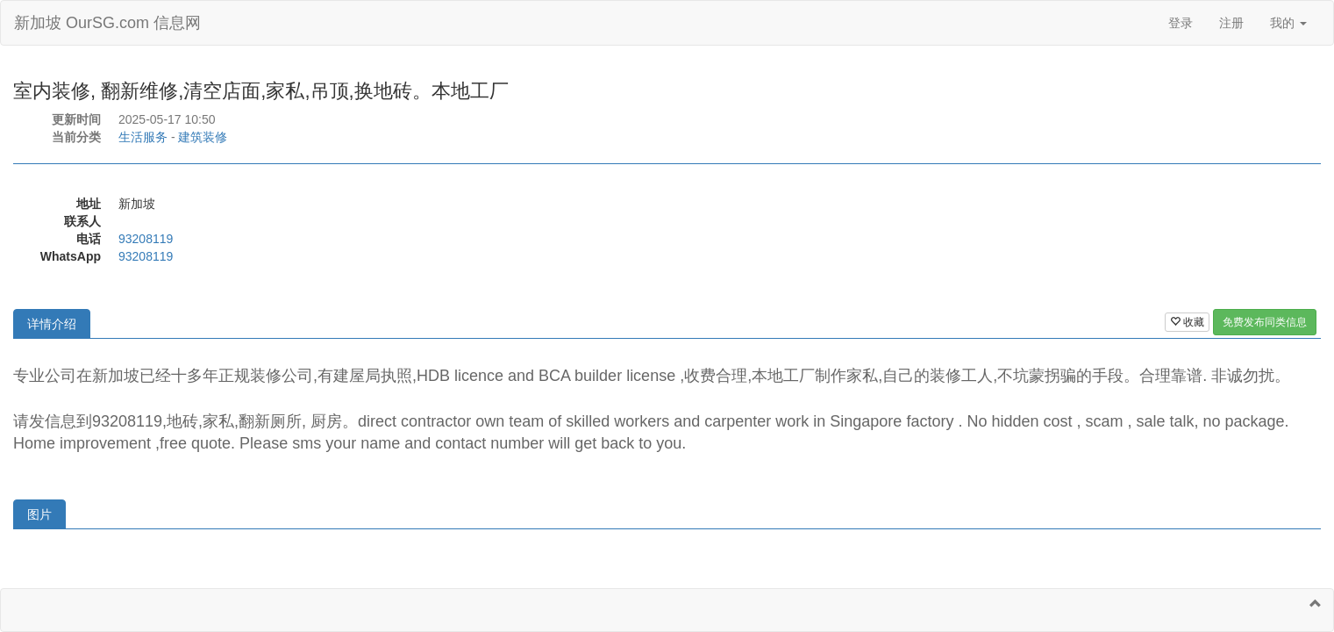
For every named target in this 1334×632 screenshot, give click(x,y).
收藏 (1187, 322)
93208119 (145, 239)
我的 (1288, 23)
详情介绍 (51, 324)
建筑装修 (202, 137)
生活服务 (143, 137)
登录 (1180, 23)
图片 (39, 514)
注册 (1231, 23)
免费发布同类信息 (1265, 322)
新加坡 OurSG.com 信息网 (107, 23)
